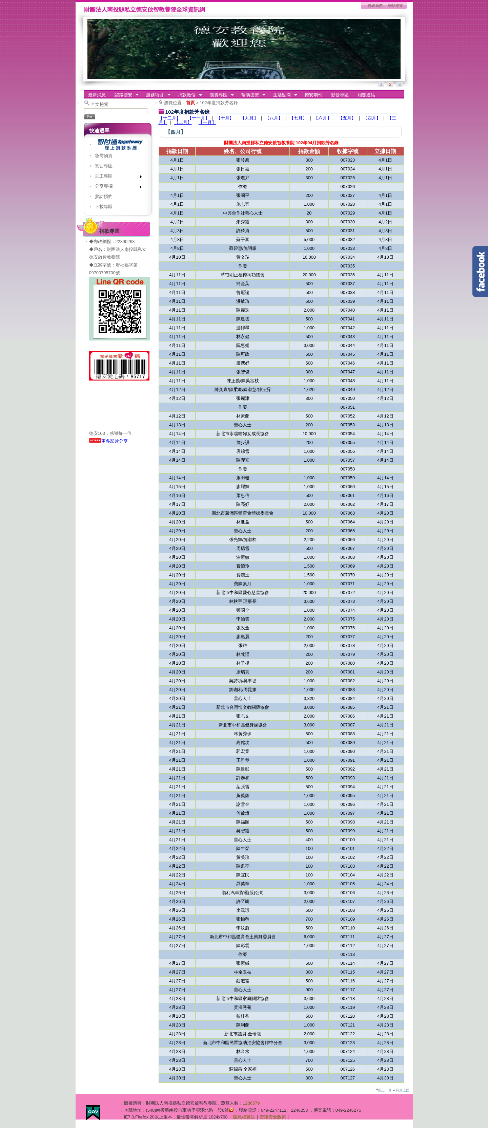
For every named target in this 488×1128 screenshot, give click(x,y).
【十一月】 (198, 118)
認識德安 (124, 95)
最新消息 (97, 94)
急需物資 (104, 155)
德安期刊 (313, 94)
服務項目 (156, 95)
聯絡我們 (375, 5)
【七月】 (298, 118)
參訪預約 (104, 196)
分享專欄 (116, 187)
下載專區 (104, 206)
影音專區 (340, 94)
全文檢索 (99, 104)
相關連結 (366, 94)
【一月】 (207, 122)
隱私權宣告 (244, 1117)
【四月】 (372, 118)
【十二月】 (170, 118)
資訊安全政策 (273, 1117)
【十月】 (225, 118)
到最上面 (401, 1090)
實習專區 (104, 165)
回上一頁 (383, 1090)
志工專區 (116, 177)
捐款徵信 (188, 95)
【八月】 (274, 118)
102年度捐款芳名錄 (219, 102)
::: (86, 92)
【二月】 (183, 122)
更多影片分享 (108, 441)
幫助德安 (251, 95)
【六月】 (322, 118)
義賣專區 (219, 95)
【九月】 (249, 118)
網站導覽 (395, 5)
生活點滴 (283, 95)
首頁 (190, 102)
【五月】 (347, 118)
